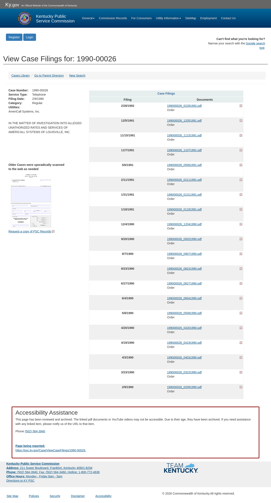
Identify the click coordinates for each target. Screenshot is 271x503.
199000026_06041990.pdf (184, 298)
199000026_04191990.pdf (184, 342)
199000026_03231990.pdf (184, 372)
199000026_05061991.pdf (184, 165)
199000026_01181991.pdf (184, 209)
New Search (77, 75)
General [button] (88, 18)
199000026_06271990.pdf (184, 283)
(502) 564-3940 (35, 431)
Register (14, 37)
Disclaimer (78, 496)
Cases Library (20, 75)
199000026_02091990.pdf (184, 387)
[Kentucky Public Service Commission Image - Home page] (46, 18)
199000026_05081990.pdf (184, 313)
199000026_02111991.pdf (184, 179)
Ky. (12, 4)
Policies (34, 496)
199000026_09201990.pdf (184, 239)
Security (55, 496)
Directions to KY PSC (20, 480)
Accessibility (103, 496)
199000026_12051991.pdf (184, 120)
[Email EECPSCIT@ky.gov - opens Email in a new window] (135, 448)
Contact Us (228, 18)
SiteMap (190, 18)
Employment (208, 18)
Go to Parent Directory (49, 75)
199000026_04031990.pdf (184, 357)
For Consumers (141, 18)
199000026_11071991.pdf (184, 150)
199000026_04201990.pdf (184, 328)
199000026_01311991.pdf (184, 194)
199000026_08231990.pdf (184, 268)
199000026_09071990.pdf (184, 254)
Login (29, 37)
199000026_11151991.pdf (184, 135)
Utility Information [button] (168, 18)
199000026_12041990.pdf (184, 224)
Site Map (12, 496)
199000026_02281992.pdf (184, 105)
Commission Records (113, 18)
